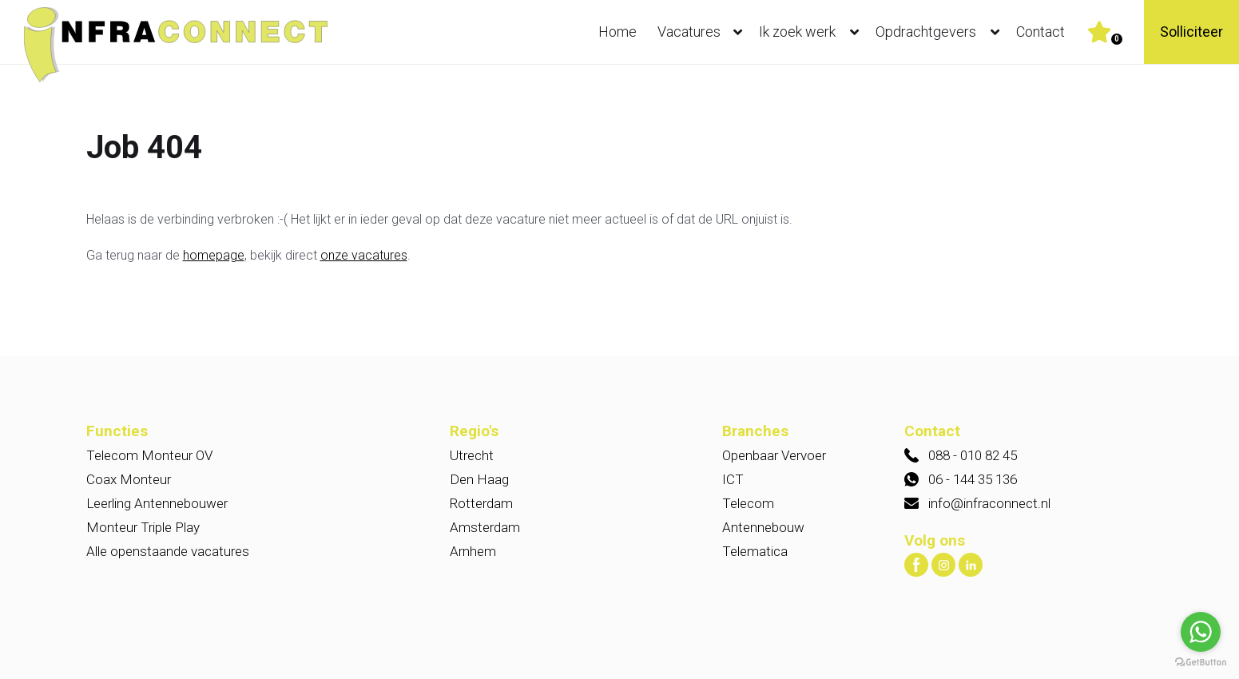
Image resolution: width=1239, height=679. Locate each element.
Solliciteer (1191, 31)
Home (617, 31)
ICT (733, 479)
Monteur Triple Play (143, 527)
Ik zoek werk (812, 32)
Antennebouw (763, 527)
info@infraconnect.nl (989, 503)
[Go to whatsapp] (1201, 632)
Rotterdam (481, 503)
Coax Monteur (128, 479)
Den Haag (479, 479)
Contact (1040, 31)
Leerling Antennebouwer (157, 503)
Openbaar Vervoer (774, 455)
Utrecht (472, 455)
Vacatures (703, 32)
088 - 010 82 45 (972, 455)
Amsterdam (485, 527)
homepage (213, 255)
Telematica (755, 551)
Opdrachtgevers (941, 32)
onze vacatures (363, 255)
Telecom (748, 503)
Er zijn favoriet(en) (1116, 39)
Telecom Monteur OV (149, 455)
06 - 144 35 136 (972, 479)
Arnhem (473, 551)
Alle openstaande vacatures (167, 551)
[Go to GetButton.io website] (1200, 662)
